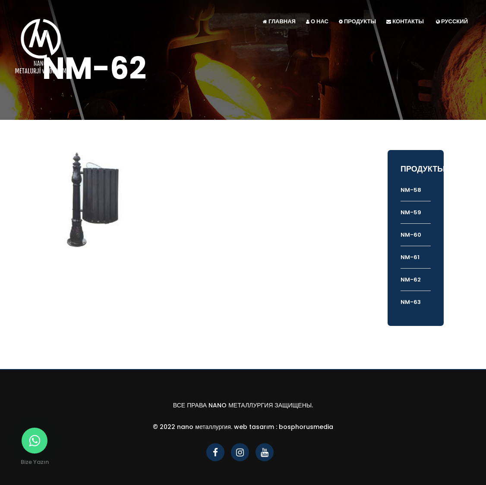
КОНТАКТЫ (405, 21)
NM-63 (411, 302)
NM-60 (411, 235)
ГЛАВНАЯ (279, 21)
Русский (452, 21)
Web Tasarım (254, 426)
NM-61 (410, 257)
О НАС (317, 21)
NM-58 (411, 190)
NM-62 (411, 279)
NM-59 (411, 212)
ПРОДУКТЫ (357, 21)
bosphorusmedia (306, 426)
